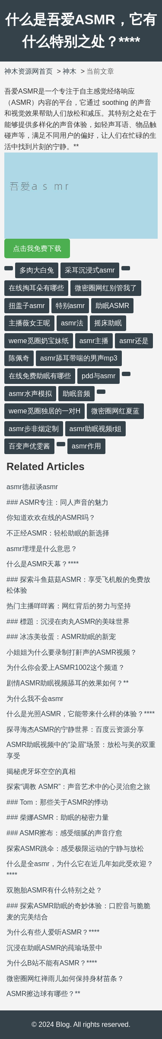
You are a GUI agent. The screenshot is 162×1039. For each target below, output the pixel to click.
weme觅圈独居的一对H (44, 411)
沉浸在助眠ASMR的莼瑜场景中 (54, 947)
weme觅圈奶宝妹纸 (39, 340)
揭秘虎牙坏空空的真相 (41, 771)
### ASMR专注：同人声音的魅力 (57, 502)
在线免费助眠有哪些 (40, 376)
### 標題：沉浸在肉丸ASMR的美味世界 (68, 621)
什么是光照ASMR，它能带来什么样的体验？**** (80, 714)
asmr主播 (94, 340)
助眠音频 (76, 393)
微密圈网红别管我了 (106, 288)
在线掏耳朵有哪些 (36, 288)
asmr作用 (86, 446)
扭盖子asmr (27, 305)
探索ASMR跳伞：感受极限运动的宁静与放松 (75, 848)
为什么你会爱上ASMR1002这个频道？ (65, 667)
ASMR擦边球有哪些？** (43, 993)
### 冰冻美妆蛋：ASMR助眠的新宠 (61, 636)
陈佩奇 (19, 358)
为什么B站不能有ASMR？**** (51, 963)
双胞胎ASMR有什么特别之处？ (54, 890)
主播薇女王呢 (29, 323)
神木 (69, 71)
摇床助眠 (108, 323)
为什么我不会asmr (35, 698)
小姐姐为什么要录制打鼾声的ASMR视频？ (71, 652)
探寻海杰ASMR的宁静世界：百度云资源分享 (75, 729)
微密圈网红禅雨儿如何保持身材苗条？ (65, 978)
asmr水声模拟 (30, 393)
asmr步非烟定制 (34, 428)
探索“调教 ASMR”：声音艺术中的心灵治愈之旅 (78, 786)
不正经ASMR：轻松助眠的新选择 (57, 533)
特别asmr (70, 305)
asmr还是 (134, 340)
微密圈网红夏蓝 (115, 411)
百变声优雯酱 (29, 446)
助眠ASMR (112, 305)
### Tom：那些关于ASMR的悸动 (57, 802)
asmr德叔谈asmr (32, 486)
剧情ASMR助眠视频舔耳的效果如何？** (67, 683)
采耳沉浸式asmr (90, 270)
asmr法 (72, 323)
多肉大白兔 (36, 270)
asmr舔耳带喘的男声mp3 (79, 358)
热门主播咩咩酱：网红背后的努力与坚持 (68, 606)
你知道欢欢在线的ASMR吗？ (50, 517)
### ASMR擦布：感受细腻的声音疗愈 (64, 833)
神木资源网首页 (28, 71)
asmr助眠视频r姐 (96, 428)
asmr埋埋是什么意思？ (41, 548)
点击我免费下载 (37, 248)
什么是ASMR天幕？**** (42, 564)
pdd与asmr (98, 376)
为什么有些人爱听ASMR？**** (52, 932)
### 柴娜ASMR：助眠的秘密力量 (57, 817)
